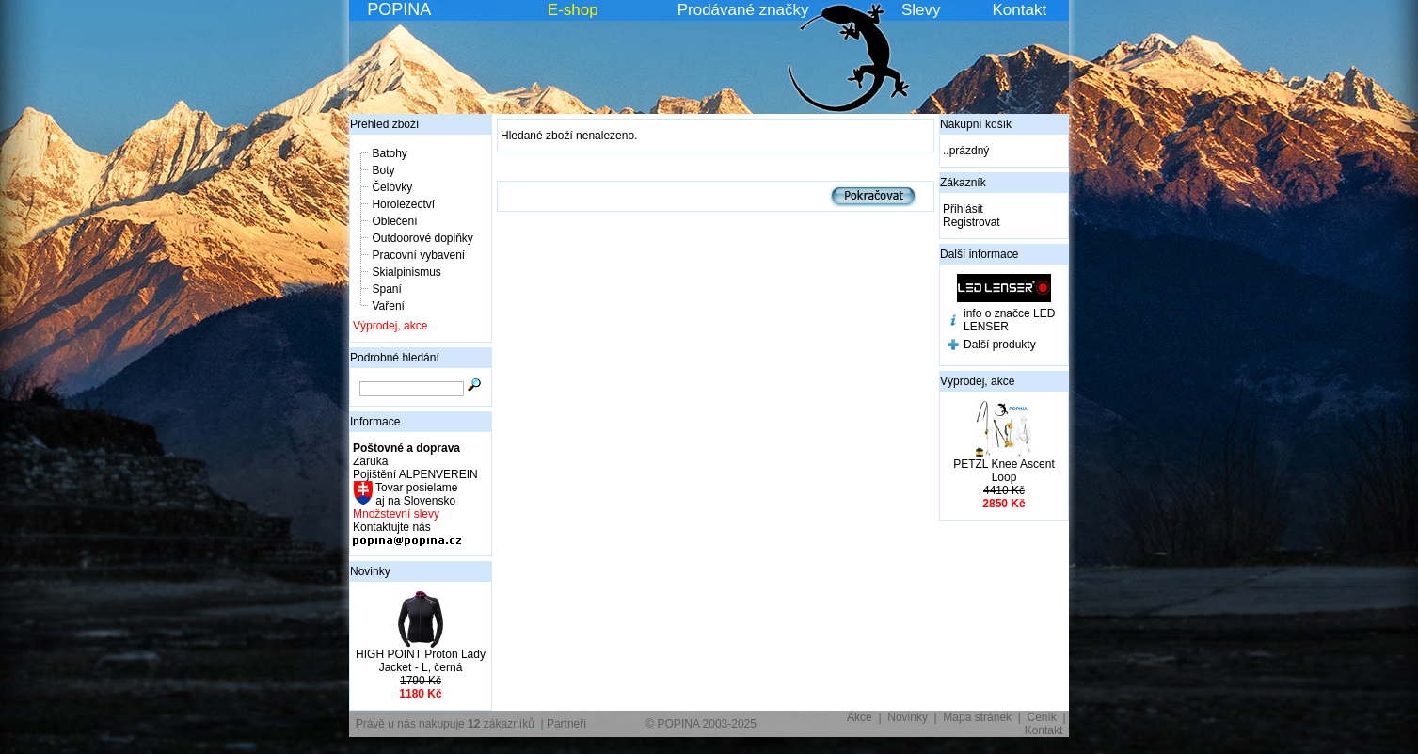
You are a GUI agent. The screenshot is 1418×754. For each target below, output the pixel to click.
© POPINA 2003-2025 (701, 723)
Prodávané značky (743, 10)
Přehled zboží (384, 124)
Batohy (389, 153)
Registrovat (971, 222)
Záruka (370, 461)
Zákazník (963, 182)
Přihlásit (963, 209)
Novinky (370, 571)
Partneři (566, 723)
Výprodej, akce (390, 325)
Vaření (388, 306)
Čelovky (392, 187)
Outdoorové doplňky (422, 238)
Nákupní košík (976, 124)
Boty (383, 170)
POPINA (399, 9)
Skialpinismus (406, 272)
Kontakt (1020, 10)
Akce (859, 717)
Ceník (1042, 717)
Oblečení (394, 221)
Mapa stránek (977, 717)
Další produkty (1000, 344)
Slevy (921, 10)
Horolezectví (403, 204)
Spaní (386, 289)
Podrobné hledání (394, 357)
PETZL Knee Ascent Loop (1004, 470)
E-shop (573, 10)
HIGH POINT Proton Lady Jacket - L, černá (421, 661)
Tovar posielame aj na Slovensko (415, 494)
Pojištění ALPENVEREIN (415, 474)
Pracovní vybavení (418, 255)
